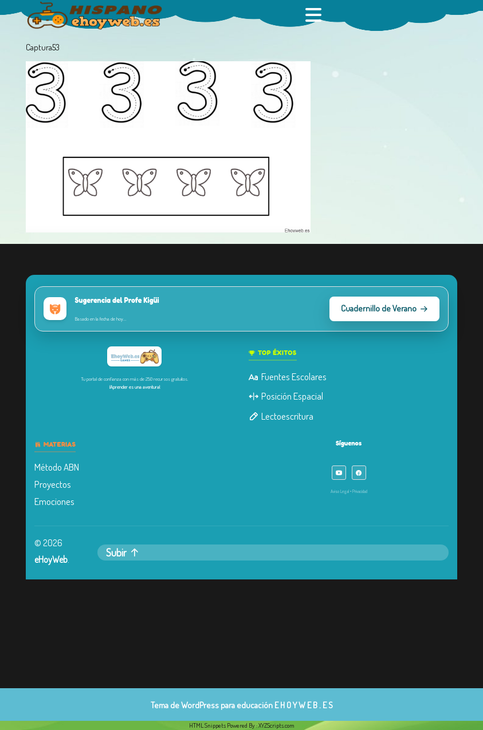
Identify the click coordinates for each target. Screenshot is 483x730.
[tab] (315, 15)
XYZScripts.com (276, 725)
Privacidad (357, 490)
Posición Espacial (285, 397)
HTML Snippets (207, 725)
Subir (125, 550)
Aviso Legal (338, 490)
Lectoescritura (280, 416)
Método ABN (60, 466)
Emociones (57, 500)
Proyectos (56, 483)
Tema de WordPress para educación (212, 705)
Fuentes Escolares (287, 377)
